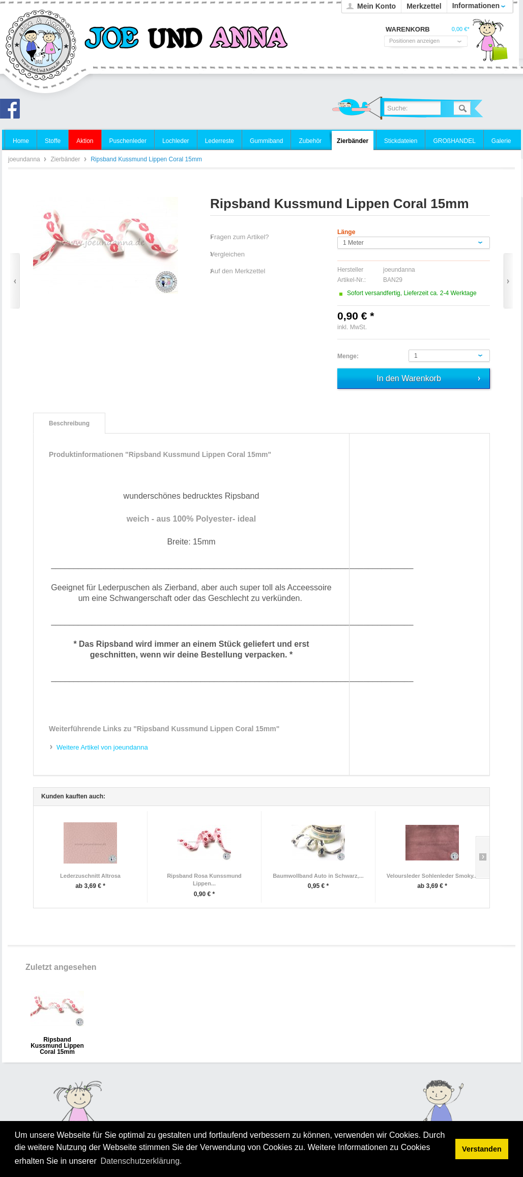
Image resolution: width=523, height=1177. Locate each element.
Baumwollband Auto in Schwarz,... (318, 876)
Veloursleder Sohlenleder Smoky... (432, 876)
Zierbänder (65, 159)
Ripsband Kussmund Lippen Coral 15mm (57, 1043)
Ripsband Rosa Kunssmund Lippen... (204, 880)
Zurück (15, 281)
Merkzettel (423, 6)
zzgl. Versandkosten (395, 327)
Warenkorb (490, 43)
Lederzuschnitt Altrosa (90, 876)
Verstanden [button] (482, 1149)
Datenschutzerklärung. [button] (141, 1161)
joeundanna (41, 46)
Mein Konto (376, 6)
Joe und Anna (12, 111)
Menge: (348, 356)
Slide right (482, 857)
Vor (508, 281)
